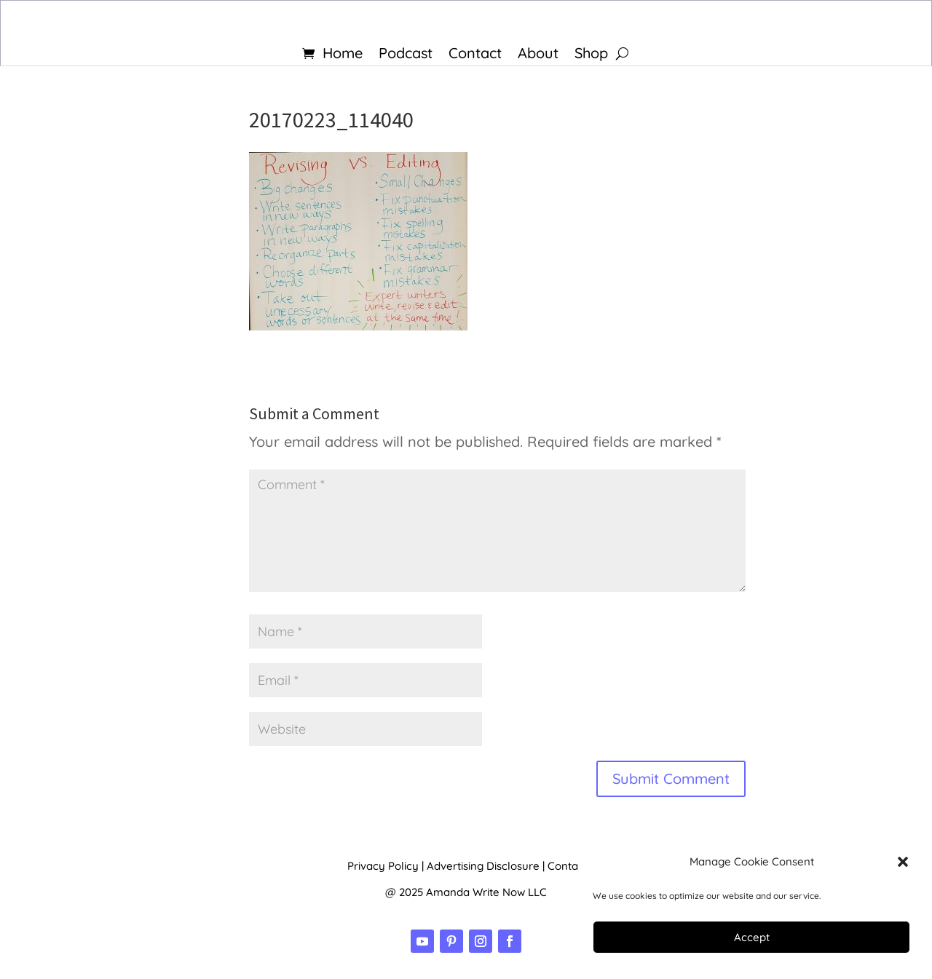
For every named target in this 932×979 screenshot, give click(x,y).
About (538, 55)
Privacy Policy (383, 866)
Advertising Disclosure (483, 866)
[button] (903, 862)
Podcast (406, 55)
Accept (752, 937)
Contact (475, 55)
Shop (591, 55)
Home (343, 55)
